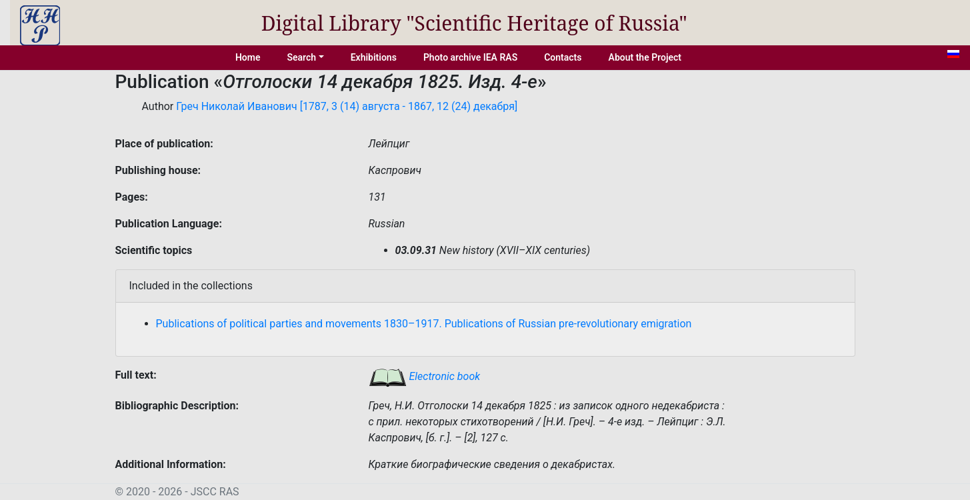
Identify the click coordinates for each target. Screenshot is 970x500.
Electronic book (425, 376)
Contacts (562, 57)
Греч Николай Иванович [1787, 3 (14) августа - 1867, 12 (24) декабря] (346, 106)
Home (248, 57)
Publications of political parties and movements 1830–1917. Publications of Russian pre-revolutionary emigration (424, 323)
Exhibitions (374, 57)
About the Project (645, 57)
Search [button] (301, 57)
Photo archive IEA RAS (470, 57)
